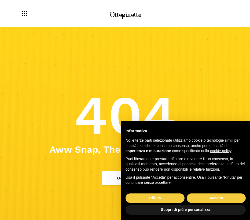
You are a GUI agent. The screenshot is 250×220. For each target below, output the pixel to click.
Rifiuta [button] (155, 198)
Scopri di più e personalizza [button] (185, 209)
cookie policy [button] (220, 151)
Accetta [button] (216, 198)
